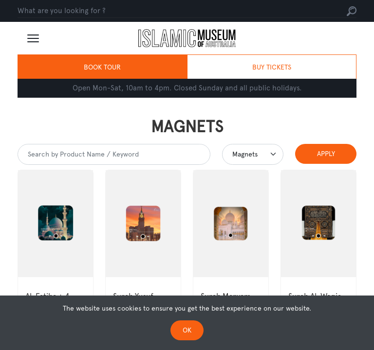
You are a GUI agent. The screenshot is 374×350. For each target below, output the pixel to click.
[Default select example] (252, 154)
